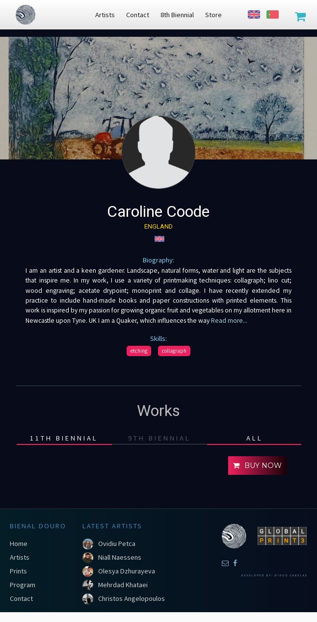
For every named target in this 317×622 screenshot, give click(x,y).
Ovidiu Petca (116, 543)
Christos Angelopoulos (131, 598)
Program (22, 584)
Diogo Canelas (290, 575)
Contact (21, 598)
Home (18, 543)
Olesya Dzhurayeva (126, 571)
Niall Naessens (119, 557)
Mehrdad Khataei (123, 584)
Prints (18, 571)
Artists (19, 557)
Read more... (229, 320)
